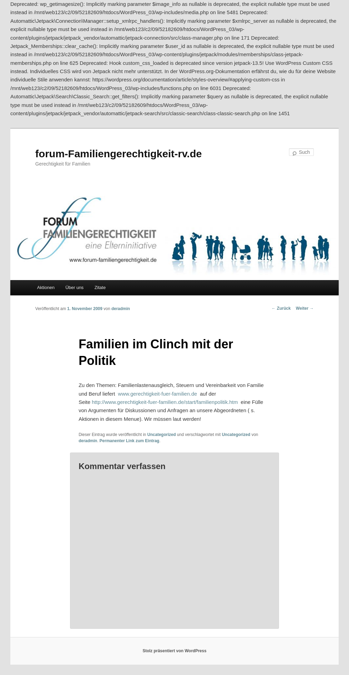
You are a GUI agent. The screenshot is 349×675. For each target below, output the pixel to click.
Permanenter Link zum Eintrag (129, 440)
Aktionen (46, 287)
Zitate (100, 287)
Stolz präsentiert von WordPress (174, 650)
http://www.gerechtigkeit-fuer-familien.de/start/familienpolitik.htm (165, 402)
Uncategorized (161, 434)
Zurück (281, 308)
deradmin (120, 308)
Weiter (305, 308)
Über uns (75, 287)
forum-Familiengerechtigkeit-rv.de (118, 153)
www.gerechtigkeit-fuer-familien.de (157, 394)
